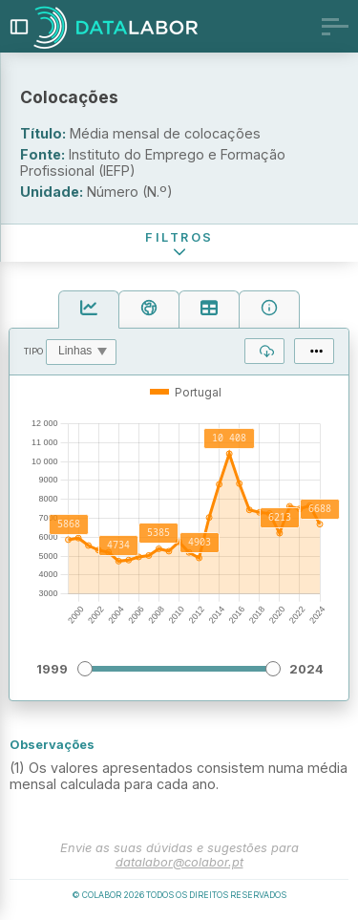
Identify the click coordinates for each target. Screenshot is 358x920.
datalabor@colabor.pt (179, 862)
